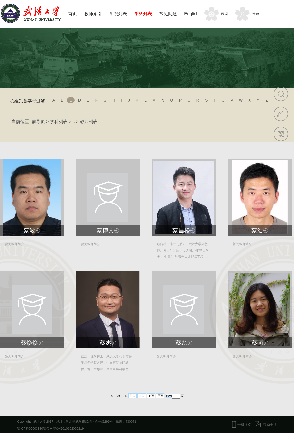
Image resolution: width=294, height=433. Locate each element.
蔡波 (29, 230)
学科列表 (143, 13)
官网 (225, 14)
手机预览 (244, 424)
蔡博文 (105, 230)
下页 (151, 395)
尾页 (160, 395)
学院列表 (118, 13)
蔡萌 (257, 343)
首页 (72, 13)
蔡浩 (257, 230)
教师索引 (93, 13)
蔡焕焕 (29, 343)
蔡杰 (105, 343)
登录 (255, 14)
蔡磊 (181, 343)
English (191, 13)
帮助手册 (270, 424)
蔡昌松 (181, 230)
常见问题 (168, 13)
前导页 (38, 121)
